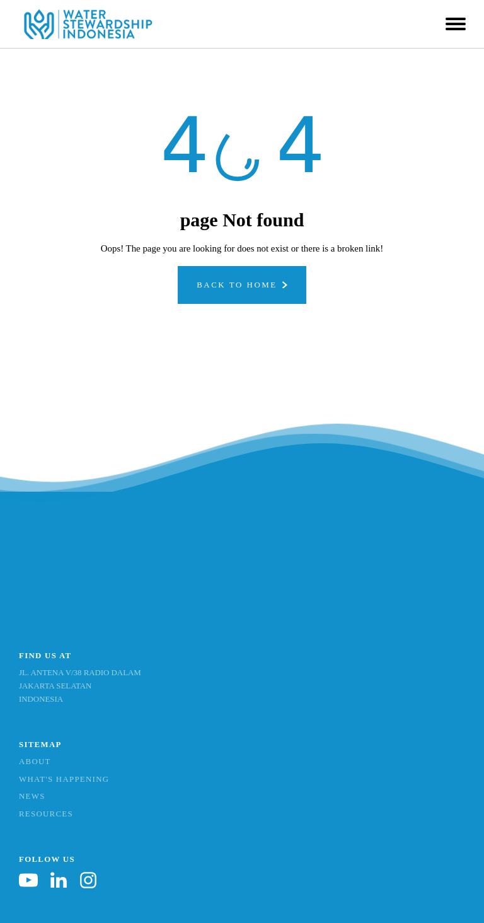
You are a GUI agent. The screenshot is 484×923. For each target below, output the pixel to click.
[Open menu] (455, 24)
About (35, 761)
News (32, 796)
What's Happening (64, 779)
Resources (46, 814)
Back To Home (237, 285)
